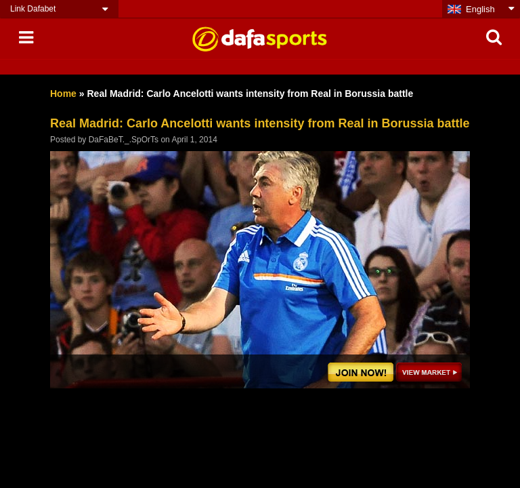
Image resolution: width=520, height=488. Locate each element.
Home (63, 93)
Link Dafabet (33, 9)
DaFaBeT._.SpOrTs (123, 139)
